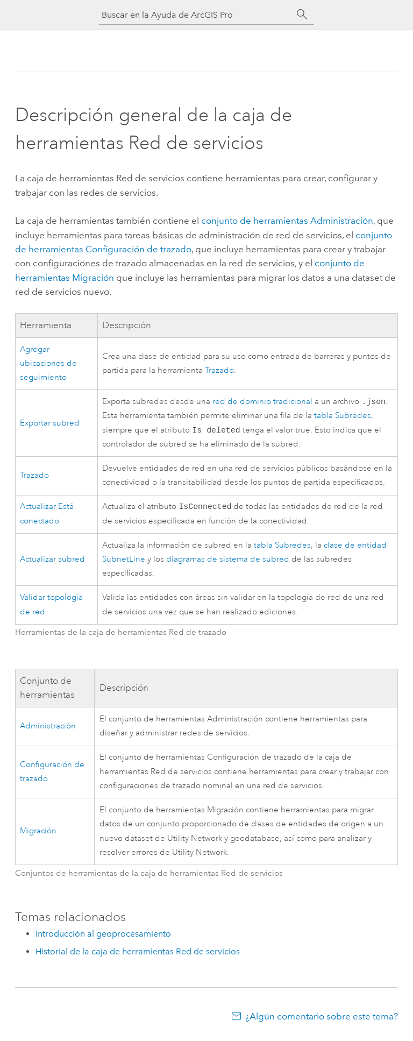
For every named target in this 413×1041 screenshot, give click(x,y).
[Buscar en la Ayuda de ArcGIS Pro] (196, 14)
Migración (38, 834)
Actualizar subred (52, 562)
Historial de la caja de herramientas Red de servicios (137, 955)
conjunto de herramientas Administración (287, 220)
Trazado (219, 370)
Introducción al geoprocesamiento (103, 937)
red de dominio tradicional (262, 403)
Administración (48, 729)
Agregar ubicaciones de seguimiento (48, 363)
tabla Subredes (342, 417)
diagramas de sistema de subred (227, 562)
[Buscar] (302, 14)
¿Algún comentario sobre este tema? (321, 1019)
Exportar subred (50, 424)
